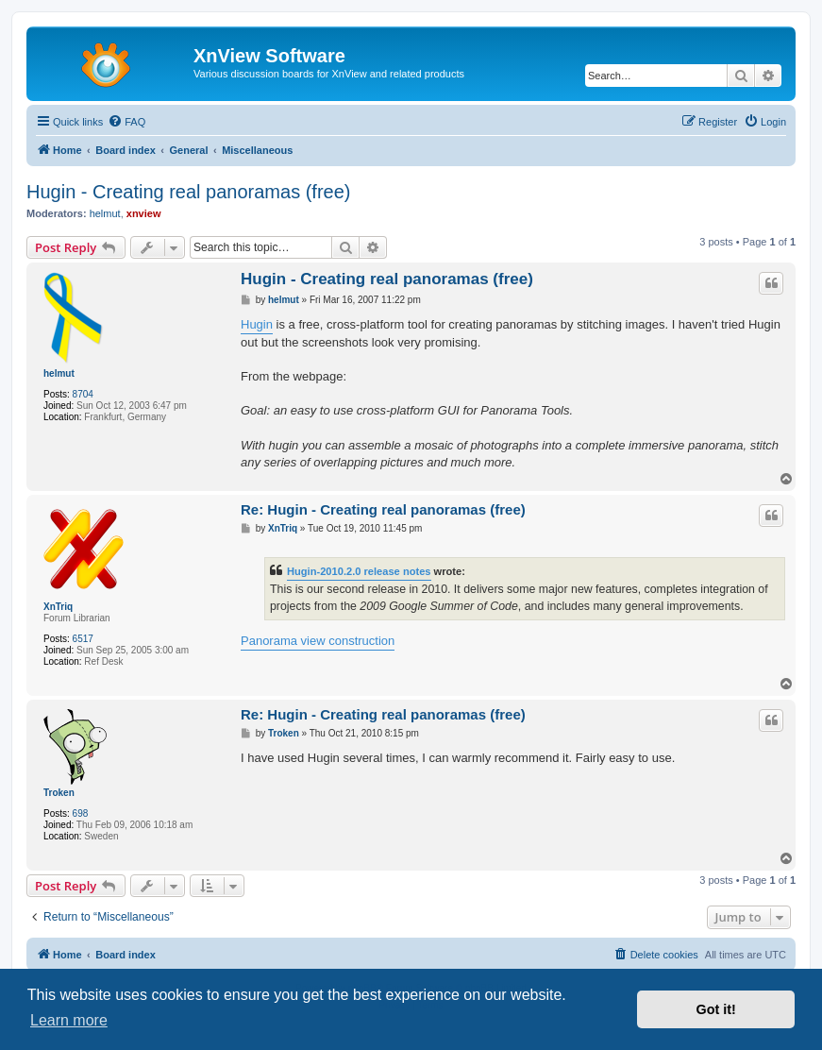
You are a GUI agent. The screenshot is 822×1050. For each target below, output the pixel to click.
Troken (59, 793)
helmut (105, 213)
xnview (143, 213)
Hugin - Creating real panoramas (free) (188, 191)
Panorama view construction (317, 641)
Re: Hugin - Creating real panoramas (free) (383, 509)
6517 (83, 639)
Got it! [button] (716, 1009)
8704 (83, 394)
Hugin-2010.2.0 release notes (359, 571)
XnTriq (58, 606)
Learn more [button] (69, 1020)
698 (81, 813)
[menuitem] (126, 121)
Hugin (257, 324)
